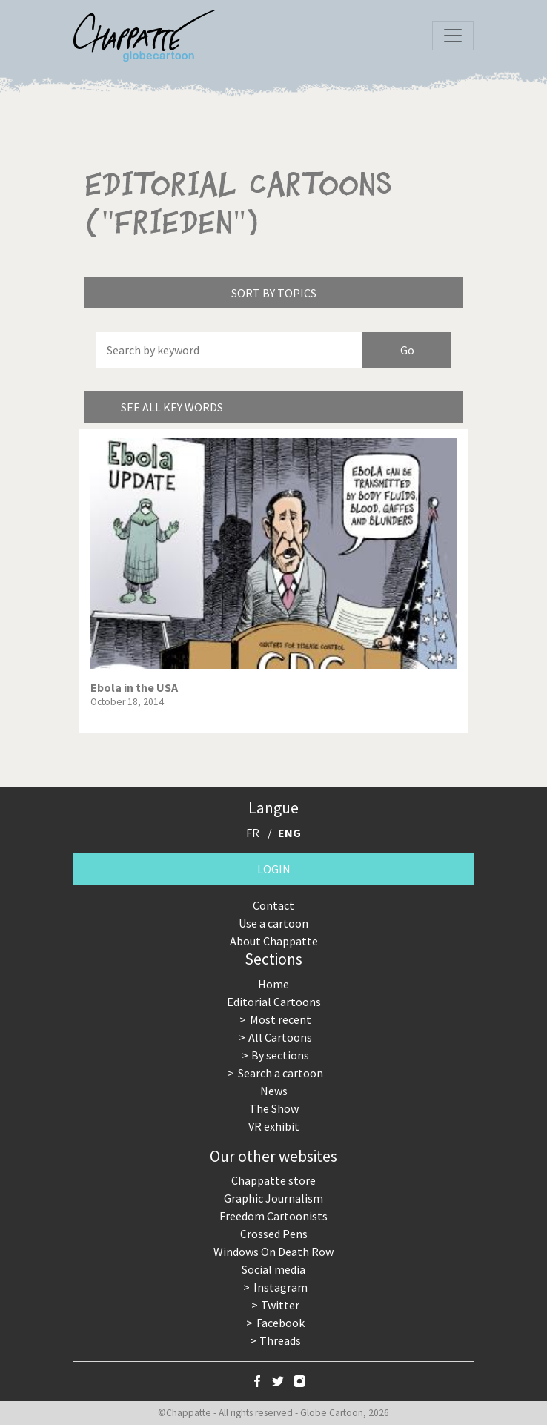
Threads (280, 1340)
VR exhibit (273, 1126)
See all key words (172, 407)
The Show (274, 1108)
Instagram (280, 1287)
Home (273, 983)
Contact (273, 905)
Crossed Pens (274, 1233)
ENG (289, 832)
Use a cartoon (273, 923)
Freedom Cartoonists (273, 1216)
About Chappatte (274, 940)
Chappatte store (273, 1180)
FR (252, 832)
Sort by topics (273, 292)
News (274, 1090)
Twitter (280, 1304)
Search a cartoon (280, 1072)
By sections (280, 1055)
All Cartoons (280, 1037)
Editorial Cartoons (274, 1001)
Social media (273, 1269)
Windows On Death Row (273, 1251)
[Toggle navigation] (453, 35)
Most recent (280, 1019)
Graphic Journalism (273, 1198)
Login (274, 869)
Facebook (280, 1322)
